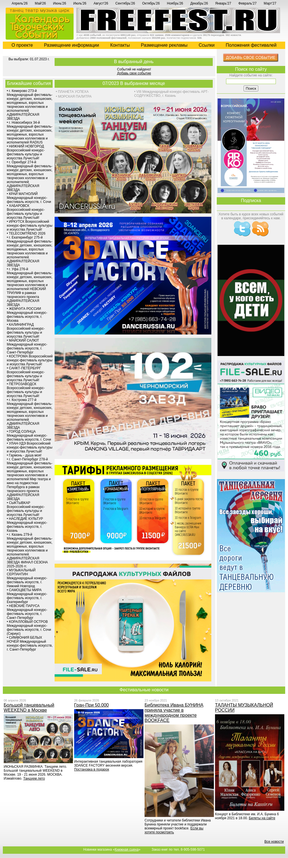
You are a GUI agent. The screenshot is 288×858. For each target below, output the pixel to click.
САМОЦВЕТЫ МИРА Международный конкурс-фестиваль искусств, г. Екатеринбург (27, 596)
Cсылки (206, 45)
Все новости (274, 842)
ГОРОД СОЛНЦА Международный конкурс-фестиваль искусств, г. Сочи (29, 435)
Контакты (120, 45)
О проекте (22, 45)
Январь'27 (223, 3)
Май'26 (40, 3)
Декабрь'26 (199, 3)
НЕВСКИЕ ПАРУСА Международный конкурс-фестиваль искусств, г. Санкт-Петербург (27, 612)
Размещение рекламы (164, 45)
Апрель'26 (19, 3)
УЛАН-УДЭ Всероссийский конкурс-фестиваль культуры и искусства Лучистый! (29, 447)
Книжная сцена (126, 849)
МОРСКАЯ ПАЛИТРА (75, 96)
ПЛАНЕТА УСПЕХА (73, 92)
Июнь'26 (59, 3)
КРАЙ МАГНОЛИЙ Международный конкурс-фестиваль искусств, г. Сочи (29, 198)
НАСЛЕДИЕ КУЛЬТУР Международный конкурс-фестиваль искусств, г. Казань (27, 525)
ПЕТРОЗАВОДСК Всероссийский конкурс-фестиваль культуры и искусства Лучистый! (26, 390)
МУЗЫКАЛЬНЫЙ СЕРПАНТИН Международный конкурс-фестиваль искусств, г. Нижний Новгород (27, 578)
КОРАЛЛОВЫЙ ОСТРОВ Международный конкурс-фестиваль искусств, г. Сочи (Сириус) (29, 628)
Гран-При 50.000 (91, 705)
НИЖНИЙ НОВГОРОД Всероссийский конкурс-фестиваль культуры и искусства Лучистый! (26, 152)
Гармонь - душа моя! (25, 455)
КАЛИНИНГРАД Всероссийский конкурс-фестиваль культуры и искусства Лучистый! (26, 330)
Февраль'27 (247, 3)
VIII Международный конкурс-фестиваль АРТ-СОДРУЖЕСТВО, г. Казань (171, 94)
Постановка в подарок (91, 769)
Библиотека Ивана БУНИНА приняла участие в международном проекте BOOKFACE (174, 713)
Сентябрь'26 (125, 3)
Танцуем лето (34, 778)
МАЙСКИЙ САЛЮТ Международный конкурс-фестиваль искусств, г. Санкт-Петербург (27, 346)
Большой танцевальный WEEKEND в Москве (29, 708)
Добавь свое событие (134, 73)
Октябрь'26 (151, 3)
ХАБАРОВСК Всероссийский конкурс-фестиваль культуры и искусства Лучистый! (26, 212)
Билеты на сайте (262, 818)
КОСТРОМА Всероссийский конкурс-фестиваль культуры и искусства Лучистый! (30, 360)
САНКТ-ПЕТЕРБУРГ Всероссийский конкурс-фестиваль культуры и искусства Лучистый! (26, 374)
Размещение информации (71, 45)
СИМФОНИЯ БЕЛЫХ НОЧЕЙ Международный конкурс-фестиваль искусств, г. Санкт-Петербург (30, 643)
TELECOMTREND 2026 (27, 233)
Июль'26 (79, 3)
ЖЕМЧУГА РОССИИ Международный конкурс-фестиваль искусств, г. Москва (27, 315)
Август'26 (101, 3)
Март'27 (270, 3)
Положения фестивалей (251, 45)
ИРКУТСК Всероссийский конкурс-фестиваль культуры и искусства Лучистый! (29, 225)
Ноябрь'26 (175, 3)
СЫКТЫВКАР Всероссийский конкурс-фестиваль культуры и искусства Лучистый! (26, 509)
